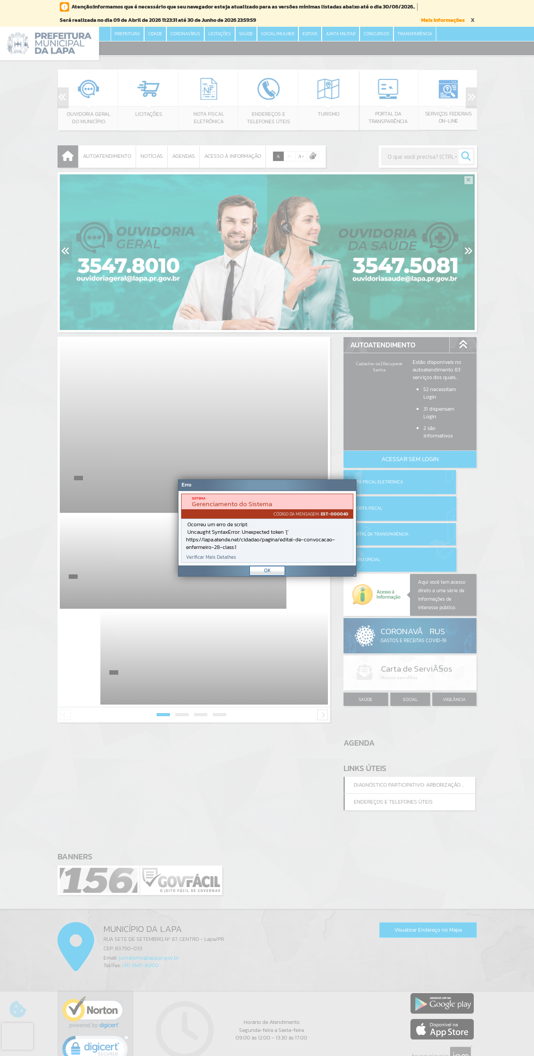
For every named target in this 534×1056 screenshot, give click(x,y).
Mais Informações (443, 20)
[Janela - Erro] (267, 528)
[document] (267, 528)
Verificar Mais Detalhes (211, 557)
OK (267, 570)
